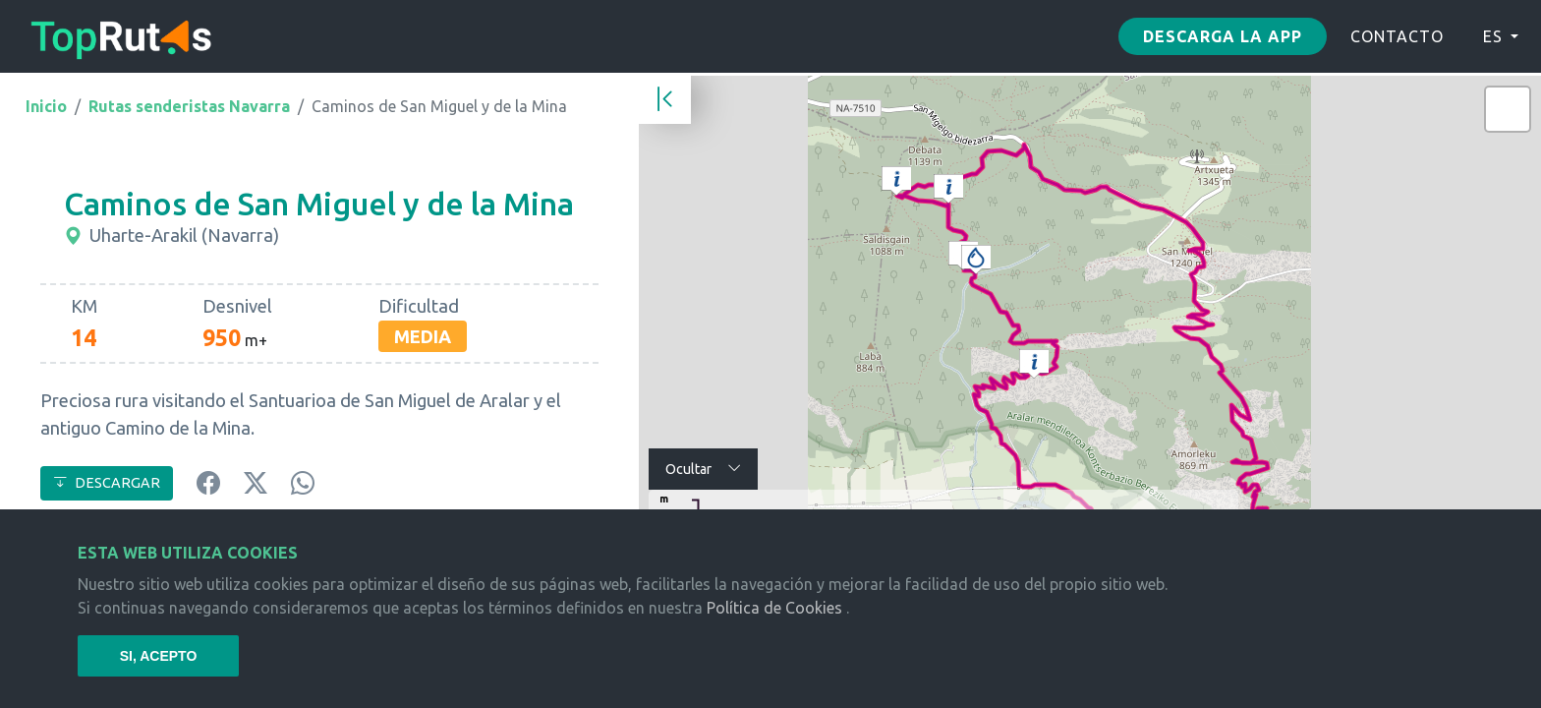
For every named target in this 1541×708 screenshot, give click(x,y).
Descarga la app (1222, 36)
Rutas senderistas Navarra (189, 106)
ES (1493, 36)
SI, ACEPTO (159, 656)
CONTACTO (1397, 36)
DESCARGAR (106, 483)
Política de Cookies (774, 608)
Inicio (46, 106)
